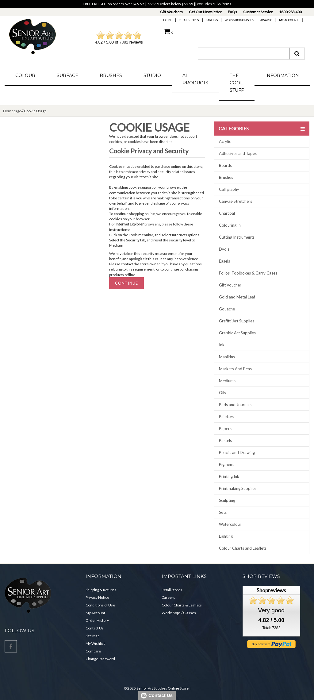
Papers (225, 428)
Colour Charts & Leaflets (182, 605)
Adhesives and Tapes (238, 153)
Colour (25, 75)
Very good (271, 610)
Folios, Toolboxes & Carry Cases (248, 273)
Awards (266, 20)
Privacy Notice (97, 597)
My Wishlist (95, 643)
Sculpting (227, 500)
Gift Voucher (230, 285)
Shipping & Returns (101, 589)
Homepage (12, 111)
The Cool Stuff (237, 83)
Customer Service (258, 12)
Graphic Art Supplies (237, 332)
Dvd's (224, 249)
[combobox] (244, 54)
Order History (97, 620)
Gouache (227, 308)
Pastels (225, 440)
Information (282, 75)
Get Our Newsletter (205, 12)
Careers (212, 20)
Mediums (227, 380)
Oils (222, 392)
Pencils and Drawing (237, 452)
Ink (221, 344)
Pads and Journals (235, 404)
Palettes (226, 416)
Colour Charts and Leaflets (242, 548)
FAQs (232, 12)
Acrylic (225, 141)
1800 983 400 (290, 12)
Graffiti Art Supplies (236, 320)
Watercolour (230, 524)
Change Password (100, 658)
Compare (93, 651)
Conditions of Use (100, 605)
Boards (225, 165)
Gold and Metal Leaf (237, 296)
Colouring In (230, 225)
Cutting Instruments (237, 237)
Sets (223, 512)
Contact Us (95, 628)
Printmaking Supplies (237, 488)
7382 (123, 42)
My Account (288, 20)
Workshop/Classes (238, 20)
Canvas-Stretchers (235, 201)
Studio (152, 75)
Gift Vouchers (171, 12)
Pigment (226, 464)
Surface (67, 75)
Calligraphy (229, 189)
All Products (195, 79)
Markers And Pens (235, 368)
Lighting (226, 536)
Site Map (92, 635)
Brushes (111, 75)
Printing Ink (229, 476)
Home (167, 20)
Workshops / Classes (179, 612)
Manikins (227, 356)
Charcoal (227, 213)
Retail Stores (189, 20)
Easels (224, 261)
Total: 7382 (271, 628)
